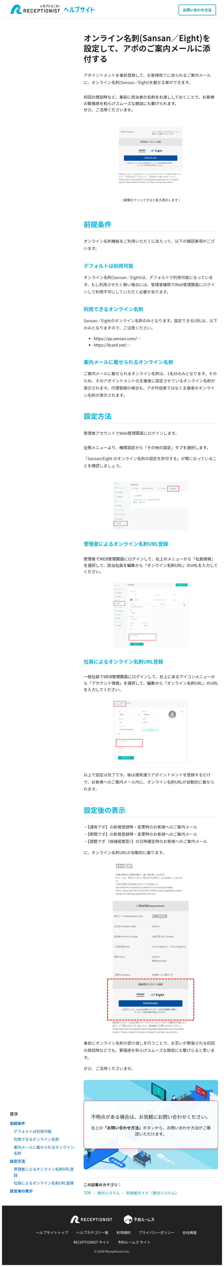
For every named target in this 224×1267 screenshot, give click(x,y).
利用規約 (123, 1232)
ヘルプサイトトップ (52, 1232)
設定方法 (17, 1161)
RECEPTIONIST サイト (91, 1242)
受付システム (108, 1192)
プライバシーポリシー (156, 1232)
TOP (87, 1192)
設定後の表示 (21, 1190)
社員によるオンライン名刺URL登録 (44, 1183)
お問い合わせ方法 (197, 9)
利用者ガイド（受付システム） (152, 1192)
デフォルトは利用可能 (33, 1131)
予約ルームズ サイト (134, 1242)
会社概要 (189, 1232)
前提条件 (17, 1123)
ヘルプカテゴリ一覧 (92, 1232)
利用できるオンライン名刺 (36, 1139)
